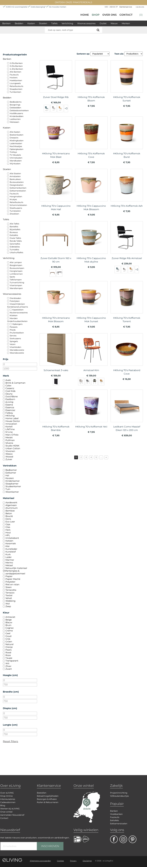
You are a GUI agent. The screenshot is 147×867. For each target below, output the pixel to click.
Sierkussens (15, 338)
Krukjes (13, 199)
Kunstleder (11, 549)
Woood (9, 456)
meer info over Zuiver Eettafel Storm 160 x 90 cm (56, 243)
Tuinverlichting (17, 282)
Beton (8, 513)
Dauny (8, 393)
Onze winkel (6, 811)
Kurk (8, 554)
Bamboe (10, 510)
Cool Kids (10, 391)
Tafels (54, 23)
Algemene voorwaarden (40, 861)
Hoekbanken (16, 80)
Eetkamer (10, 472)
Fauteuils (14, 74)
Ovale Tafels (15, 238)
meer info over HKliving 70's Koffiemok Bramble (56, 411)
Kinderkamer (12, 481)
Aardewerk (11, 502)
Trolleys (13, 152)
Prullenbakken (17, 333)
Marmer (9, 559)
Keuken (9, 478)
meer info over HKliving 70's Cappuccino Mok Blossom (91, 190)
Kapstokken (18, 310)
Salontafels (15, 244)
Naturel (9, 644)
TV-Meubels (15, 155)
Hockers (13, 77)
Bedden (19, 23)
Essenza (9, 407)
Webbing (10, 600)
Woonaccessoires (86, 23)
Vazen (13, 344)
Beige (8, 619)
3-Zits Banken (16, 66)
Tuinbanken (15, 92)
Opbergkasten (16, 149)
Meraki (9, 437)
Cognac (9, 628)
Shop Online (6, 796)
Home (84, 14)
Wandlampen (16, 288)
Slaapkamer (11, 483)
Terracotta (10, 590)
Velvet (8, 598)
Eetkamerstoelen (18, 191)
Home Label (12, 418)
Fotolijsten (15, 301)
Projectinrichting (118, 792)
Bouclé (9, 516)
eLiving (9, 402)
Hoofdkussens (16, 113)
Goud (8, 636)
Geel (7, 633)
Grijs (7, 638)
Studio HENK (12, 445)
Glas (7, 527)
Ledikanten (15, 119)
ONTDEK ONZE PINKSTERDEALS (73, 2)
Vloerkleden (15, 347)
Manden (14, 318)
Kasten (31, 23)
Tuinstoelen (15, 211)
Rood (8, 652)
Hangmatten (16, 196)
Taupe (8, 658)
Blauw (8, 622)
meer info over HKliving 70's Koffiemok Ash (126, 190)
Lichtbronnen (16, 274)
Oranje (9, 647)
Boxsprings (15, 105)
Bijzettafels (15, 229)
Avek (8, 380)
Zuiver (8, 459)
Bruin (8, 625)
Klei (7, 546)
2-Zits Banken (16, 63)
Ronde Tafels (16, 241)
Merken (126, 23)
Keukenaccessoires (19, 312)
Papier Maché (12, 579)
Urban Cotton (12, 448)
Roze (8, 655)
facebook (114, 839)
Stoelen (43, 23)
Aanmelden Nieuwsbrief (12, 815)
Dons (8, 518)
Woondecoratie (17, 353)
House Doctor (12, 421)
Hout (8, 532)
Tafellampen (16, 279)
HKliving (9, 415)
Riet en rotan (12, 584)
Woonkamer (12, 491)
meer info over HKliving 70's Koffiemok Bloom (91, 82)
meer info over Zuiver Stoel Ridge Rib (56, 82)
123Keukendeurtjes (119, 796)
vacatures (140, 7)
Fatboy (9, 412)
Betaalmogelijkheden (47, 796)
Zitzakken (14, 214)
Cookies (60, 861)
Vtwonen (10, 451)
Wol (7, 603)
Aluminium (11, 508)
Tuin (7, 489)
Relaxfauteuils (16, 86)
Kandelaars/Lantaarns (17, 307)
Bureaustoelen (17, 182)
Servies (13, 335)
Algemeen (11, 505)
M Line (9, 432)
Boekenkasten (16, 135)
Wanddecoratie (17, 350)
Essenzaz (10, 410)
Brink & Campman (15, 382)
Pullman (10, 440)
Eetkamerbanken (18, 188)
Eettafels (14, 235)
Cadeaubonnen (7, 802)
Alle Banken (15, 72)
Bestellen (41, 792)
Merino (9, 562)
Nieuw (114, 23)
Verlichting (67, 23)
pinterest (132, 839)
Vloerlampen (16, 285)
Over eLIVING (7, 792)
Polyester (10, 581)
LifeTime (10, 429)
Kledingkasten (17, 140)
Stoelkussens (16, 208)
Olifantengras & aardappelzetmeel (14, 572)
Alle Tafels (14, 224)
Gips (7, 524)
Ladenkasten (16, 143)
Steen (8, 587)
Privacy (73, 861)
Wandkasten (16, 161)
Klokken (14, 315)
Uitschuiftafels (16, 252)
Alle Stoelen (15, 173)
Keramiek (10, 543)
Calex (8, 385)
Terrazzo (9, 592)
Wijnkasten (15, 163)
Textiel (8, 595)
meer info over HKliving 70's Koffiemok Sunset (126, 82)
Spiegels (14, 341)
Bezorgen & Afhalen (47, 799)
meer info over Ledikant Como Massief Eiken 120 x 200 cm (126, 411)
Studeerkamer (13, 486)
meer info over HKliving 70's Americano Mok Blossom (56, 303)
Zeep (8, 606)
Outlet (103, 23)
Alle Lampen (16, 262)
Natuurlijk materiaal (16, 568)
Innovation (11, 423)
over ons (109, 14)
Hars (7, 529)
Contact (126, 14)
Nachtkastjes (16, 146)
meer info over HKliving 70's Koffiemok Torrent (126, 303)
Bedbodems (15, 102)
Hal (7, 475)
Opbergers (17, 324)
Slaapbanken (16, 89)
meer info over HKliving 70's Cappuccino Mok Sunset (91, 303)
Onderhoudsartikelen (17, 321)
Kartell (8, 426)
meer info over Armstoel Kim (91, 355)
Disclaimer (87, 861)
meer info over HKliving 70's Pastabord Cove (126, 355)
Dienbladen (15, 298)
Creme (9, 630)
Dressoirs (14, 137)
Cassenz (9, 388)
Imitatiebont (12, 538)
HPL (7, 535)
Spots (12, 277)
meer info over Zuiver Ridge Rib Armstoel (126, 243)
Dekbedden (15, 107)
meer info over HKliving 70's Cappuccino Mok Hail (56, 190)
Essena (9, 404)
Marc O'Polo (11, 434)
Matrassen (14, 122)
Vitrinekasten (16, 158)
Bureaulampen (17, 268)
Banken (6, 23)
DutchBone (11, 396)
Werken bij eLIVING (10, 808)
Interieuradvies (7, 799)
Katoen (9, 540)
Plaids (13, 330)
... (101, 457)
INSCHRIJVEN (50, 846)
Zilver (8, 666)
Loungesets (15, 83)
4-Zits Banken (16, 69)
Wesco (8, 453)
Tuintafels (14, 249)
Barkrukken (15, 179)
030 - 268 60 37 (111, 7)
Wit (7, 663)
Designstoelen (16, 185)
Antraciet (10, 617)
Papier (8, 576)
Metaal (9, 565)
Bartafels (14, 226)
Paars (8, 649)
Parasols (13, 327)
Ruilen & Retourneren (47, 802)
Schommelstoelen (18, 205)
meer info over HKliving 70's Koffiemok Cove (91, 138)
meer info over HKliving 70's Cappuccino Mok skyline (91, 243)
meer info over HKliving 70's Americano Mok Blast (56, 138)
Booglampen (16, 265)
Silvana (9, 443)
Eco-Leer (10, 521)
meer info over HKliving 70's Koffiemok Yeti (91, 411)
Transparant (11, 660)
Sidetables (15, 247)
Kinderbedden (17, 116)
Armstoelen (15, 176)
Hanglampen (16, 271)
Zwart (8, 669)
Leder (8, 557)
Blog (2, 805)
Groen (8, 641)
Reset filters (10, 741)
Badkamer (11, 470)
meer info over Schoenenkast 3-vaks (56, 355)
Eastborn (10, 399)
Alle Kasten (15, 132)
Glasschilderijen (17, 304)
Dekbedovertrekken (19, 110)
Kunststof (10, 551)
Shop (95, 14)
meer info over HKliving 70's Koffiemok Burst (126, 138)
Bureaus (14, 232)
